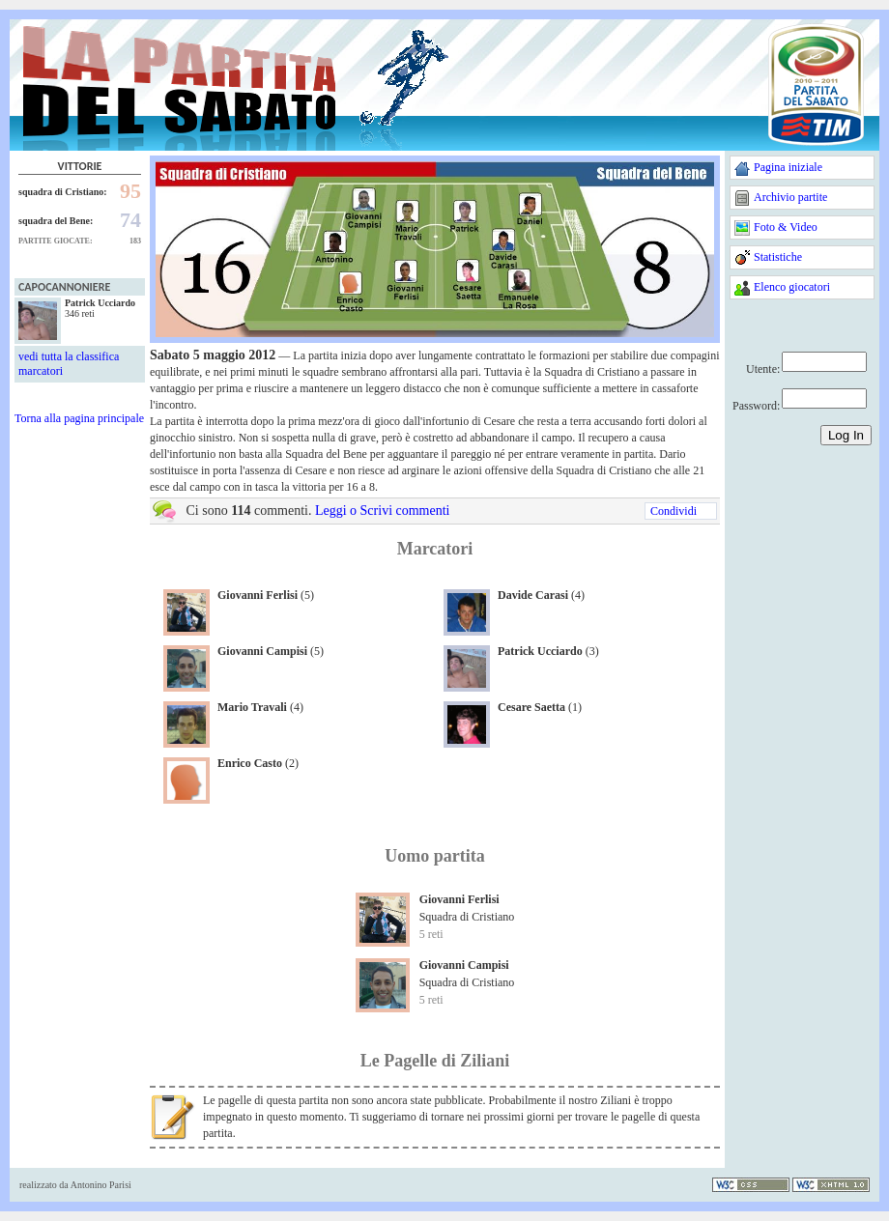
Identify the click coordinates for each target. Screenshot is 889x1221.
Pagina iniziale (788, 167)
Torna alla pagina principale (79, 418)
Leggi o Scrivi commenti (382, 510)
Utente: (763, 369)
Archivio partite (790, 197)
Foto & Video (785, 227)
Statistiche (778, 257)
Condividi (673, 511)
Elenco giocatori (792, 287)
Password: (756, 405)
